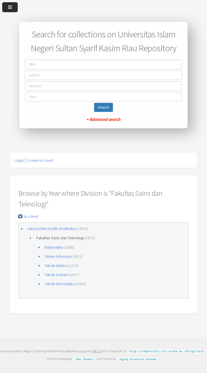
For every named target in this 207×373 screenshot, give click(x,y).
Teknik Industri (56, 274)
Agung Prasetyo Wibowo (138, 359)
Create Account (40, 160)
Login (19, 160)
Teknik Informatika (60, 283)
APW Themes (84, 359)
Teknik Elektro (56, 265)
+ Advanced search (103, 119)
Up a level (30, 216)
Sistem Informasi (58, 256)
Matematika (54, 247)
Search (103, 107)
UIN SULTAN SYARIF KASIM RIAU (52, 228)
